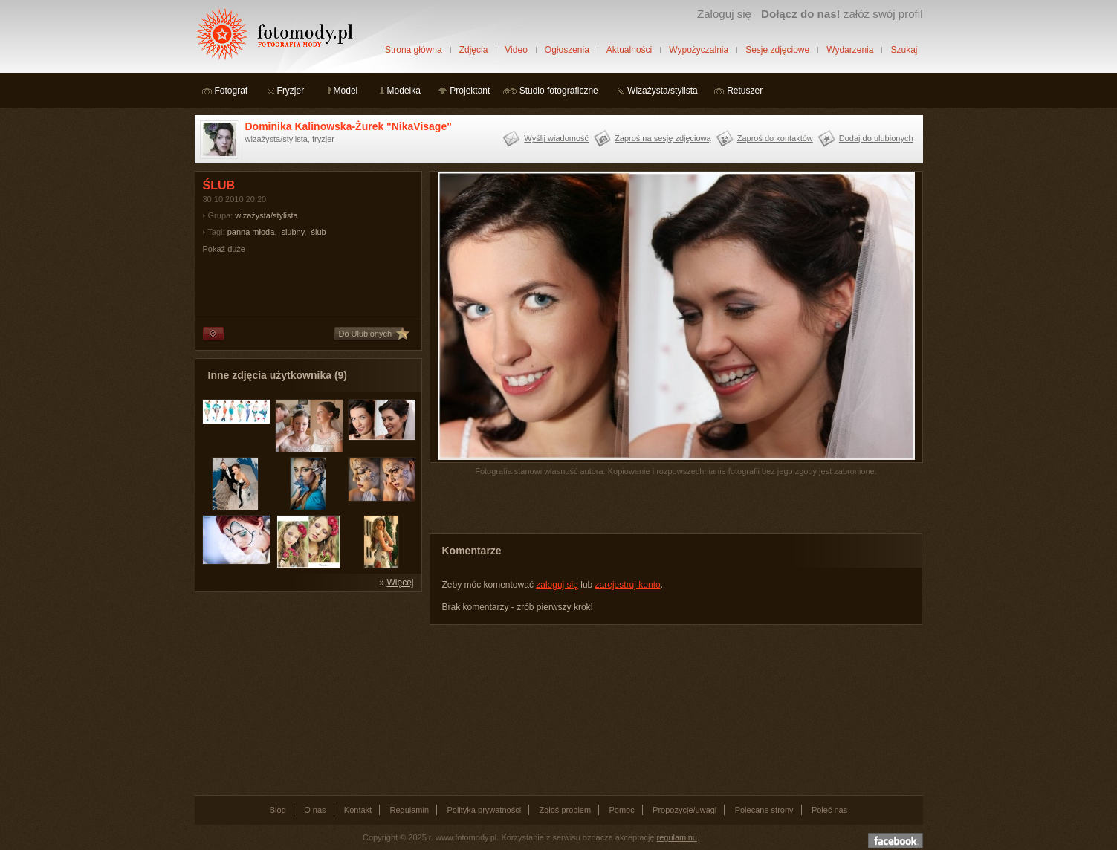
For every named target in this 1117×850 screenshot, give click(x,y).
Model (346, 90)
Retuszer (745, 90)
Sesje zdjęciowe (777, 50)
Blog (278, 809)
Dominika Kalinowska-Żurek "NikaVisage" (348, 126)
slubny (292, 231)
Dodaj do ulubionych (876, 138)
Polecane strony (764, 809)
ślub (318, 231)
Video (516, 50)
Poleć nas (829, 809)
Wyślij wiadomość (556, 138)
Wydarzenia (849, 50)
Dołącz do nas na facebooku (895, 840)
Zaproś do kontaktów (775, 138)
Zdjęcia (473, 50)
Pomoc (622, 809)
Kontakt (358, 809)
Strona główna (413, 50)
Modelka (404, 90)
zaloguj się (557, 585)
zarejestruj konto (628, 585)
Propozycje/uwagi (684, 809)
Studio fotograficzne (558, 90)
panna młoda (251, 231)
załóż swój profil (841, 13)
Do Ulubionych (365, 333)
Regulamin (410, 809)
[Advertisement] (306, 692)
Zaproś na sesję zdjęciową (663, 138)
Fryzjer (291, 90)
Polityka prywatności (484, 809)
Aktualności (629, 50)
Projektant (470, 90)
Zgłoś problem (565, 809)
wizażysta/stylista (266, 215)
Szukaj (903, 50)
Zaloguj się (724, 13)
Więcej (399, 582)
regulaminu (677, 837)
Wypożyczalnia (698, 50)
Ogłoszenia (567, 50)
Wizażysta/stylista (662, 90)
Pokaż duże (224, 248)
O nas (315, 809)
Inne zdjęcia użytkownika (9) (278, 375)
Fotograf (231, 90)
